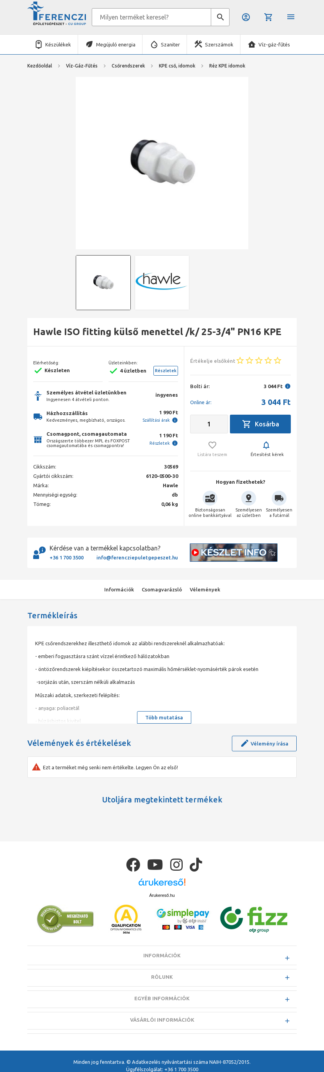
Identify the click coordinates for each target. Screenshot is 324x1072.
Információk (162, 955)
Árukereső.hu (161, 895)
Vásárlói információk (162, 1019)
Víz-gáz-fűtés (274, 44)
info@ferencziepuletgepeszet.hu (137, 557)
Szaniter (170, 44)
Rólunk (162, 977)
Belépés (246, 17)
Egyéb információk (162, 998)
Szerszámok (219, 44)
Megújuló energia (115, 44)
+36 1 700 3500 (67, 557)
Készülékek (58, 44)
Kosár (268, 17)
